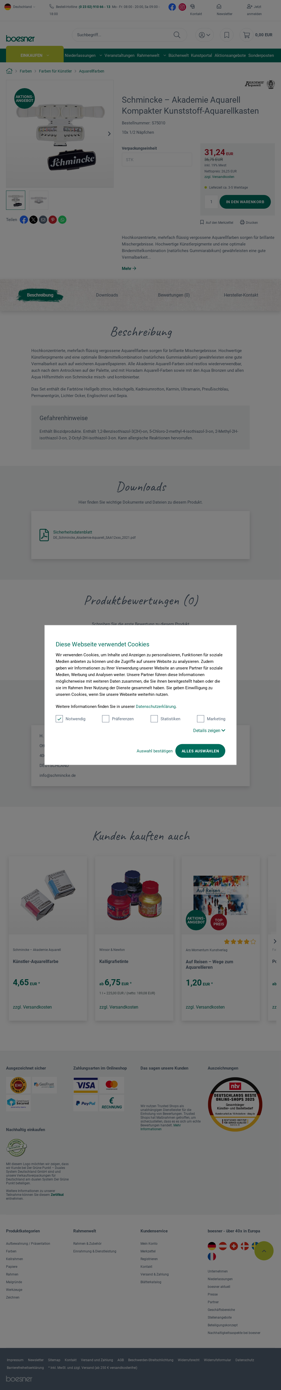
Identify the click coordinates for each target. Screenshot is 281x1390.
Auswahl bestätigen (155, 751)
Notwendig (70, 718)
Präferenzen (118, 718)
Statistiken (165, 718)
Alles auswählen (200, 751)
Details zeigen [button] (209, 730)
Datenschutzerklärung (156, 706)
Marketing (211, 718)
